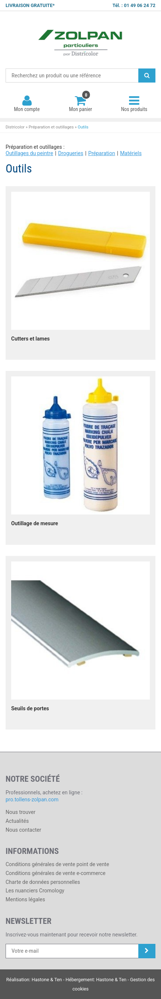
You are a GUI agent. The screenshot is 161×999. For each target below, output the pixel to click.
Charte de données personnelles (43, 882)
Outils (83, 127)
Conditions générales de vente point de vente (57, 864)
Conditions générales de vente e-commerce (56, 873)
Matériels (131, 153)
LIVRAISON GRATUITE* (30, 5)
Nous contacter (23, 830)
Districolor (80, 40)
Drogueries (70, 153)
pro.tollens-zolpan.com (32, 799)
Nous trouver (20, 812)
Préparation (101, 153)
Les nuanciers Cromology (35, 891)
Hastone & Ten (47, 979)
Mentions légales (25, 899)
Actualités (17, 821)
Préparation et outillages (51, 127)
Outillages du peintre (29, 153)
